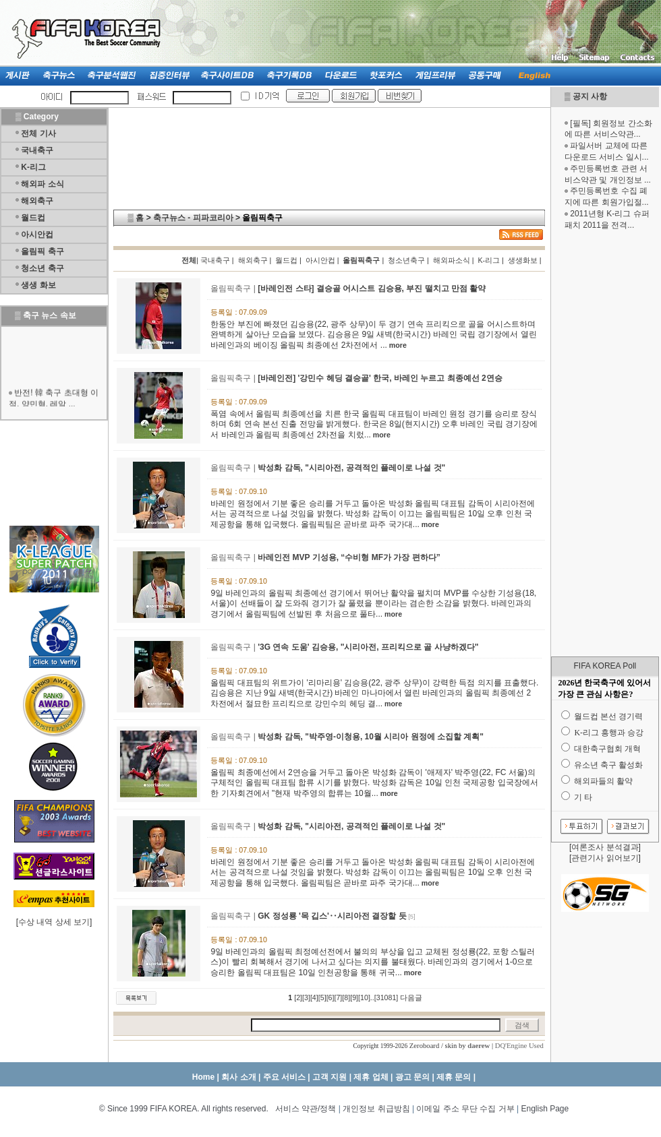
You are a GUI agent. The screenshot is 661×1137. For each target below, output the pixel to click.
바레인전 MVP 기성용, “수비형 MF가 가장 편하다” (349, 557)
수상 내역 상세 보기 (54, 922)
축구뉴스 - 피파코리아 (193, 217)
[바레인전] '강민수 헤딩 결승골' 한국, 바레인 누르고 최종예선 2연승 (380, 378)
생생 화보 (38, 285)
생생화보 (523, 260)
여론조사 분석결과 (604, 847)
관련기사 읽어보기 (604, 858)
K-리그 (33, 167)
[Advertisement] (605, 443)
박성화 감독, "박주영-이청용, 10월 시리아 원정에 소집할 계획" (371, 736)
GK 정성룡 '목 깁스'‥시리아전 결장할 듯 (332, 916)
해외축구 (37, 201)
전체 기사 (38, 133)
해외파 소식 (42, 184)
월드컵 (33, 217)
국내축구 (37, 150)
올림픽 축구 (42, 251)
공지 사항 (590, 96)
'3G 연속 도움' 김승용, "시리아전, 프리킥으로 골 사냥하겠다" (368, 647)
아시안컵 (37, 234)
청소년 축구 (42, 268)
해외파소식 (451, 260)
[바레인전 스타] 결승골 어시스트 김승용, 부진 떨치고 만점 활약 (372, 288)
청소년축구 (406, 260)
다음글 (411, 997)
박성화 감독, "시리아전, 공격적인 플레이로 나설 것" (351, 467)
